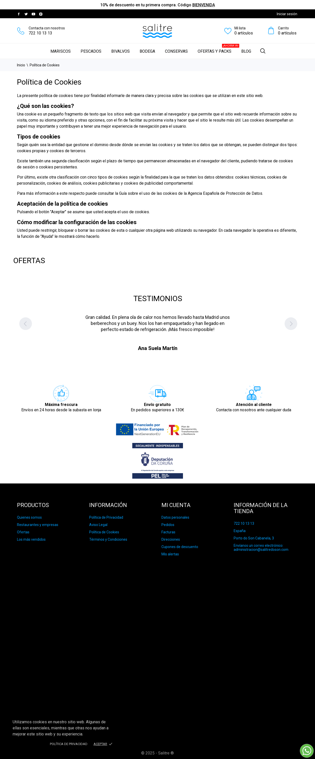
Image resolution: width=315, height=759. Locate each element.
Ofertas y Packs (218, 49)
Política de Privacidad (106, 517)
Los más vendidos (31, 539)
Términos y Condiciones (108, 539)
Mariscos (60, 51)
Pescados (91, 51)
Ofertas (23, 532)
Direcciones (170, 539)
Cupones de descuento (179, 547)
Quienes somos (29, 517)
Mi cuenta (176, 505)
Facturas (168, 532)
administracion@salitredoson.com (261, 550)
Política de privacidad (68, 744)
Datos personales (175, 517)
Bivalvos (120, 51)
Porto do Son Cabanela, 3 (254, 538)
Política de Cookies (104, 532)
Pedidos (167, 525)
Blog (246, 51)
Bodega (147, 51)
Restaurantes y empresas (37, 525)
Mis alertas (170, 554)
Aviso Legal (98, 525)
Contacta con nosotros (47, 28)
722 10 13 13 (40, 33)
